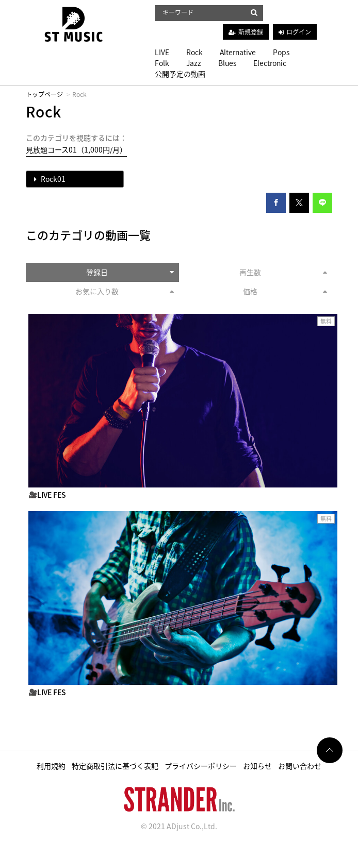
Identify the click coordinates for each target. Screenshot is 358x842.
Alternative (238, 52)
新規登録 (250, 32)
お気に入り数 (124, 291)
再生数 (283, 272)
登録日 (130, 272)
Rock (194, 52)
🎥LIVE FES (47, 495)
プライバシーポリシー (201, 766)
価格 (285, 291)
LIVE (162, 52)
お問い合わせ (299, 766)
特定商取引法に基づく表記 (115, 766)
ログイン (298, 32)
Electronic (269, 63)
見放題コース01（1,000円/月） (76, 149)
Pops (281, 52)
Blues (227, 63)
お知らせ (257, 766)
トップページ (44, 94)
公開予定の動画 (180, 74)
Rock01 (50, 179)
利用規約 (51, 766)
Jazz (193, 63)
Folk (162, 63)
